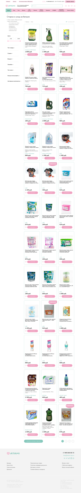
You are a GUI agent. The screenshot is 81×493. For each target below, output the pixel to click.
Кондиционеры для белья (13, 24)
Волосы (23, 10)
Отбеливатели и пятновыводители (12, 27)
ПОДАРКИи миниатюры (61, 10)
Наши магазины (11, 467)
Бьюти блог (10, 465)
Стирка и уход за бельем (12, 21)
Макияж (35, 10)
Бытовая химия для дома (22, 13)
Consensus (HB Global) (30, 49)
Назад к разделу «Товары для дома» (14, 19)
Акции (8, 10)
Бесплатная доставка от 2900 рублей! (25, 1)
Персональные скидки (36, 463)
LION (43, 84)
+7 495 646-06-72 (49, 1)
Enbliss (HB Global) (29, 153)
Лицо (14, 10)
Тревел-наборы (70, 10)
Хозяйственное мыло (13, 30)
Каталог (15, 13)
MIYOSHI (44, 395)
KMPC (43, 49)
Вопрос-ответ (65, 463)
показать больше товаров (33, 441)
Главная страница (10, 13)
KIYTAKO (27, 84)
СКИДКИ (54, 10)
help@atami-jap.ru (68, 455)
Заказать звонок (70, 1)
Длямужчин (29, 10)
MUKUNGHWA (63, 84)
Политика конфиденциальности (38, 465)
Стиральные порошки (13, 29)
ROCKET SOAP (63, 395)
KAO (60, 49)
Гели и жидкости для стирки (14, 23)
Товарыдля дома (41, 10)
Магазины (8, 1)
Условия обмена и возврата (37, 469)
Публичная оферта (67, 465)
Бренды (14, 1)
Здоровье (48, 10)
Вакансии (9, 469)
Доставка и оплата (35, 467)
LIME (60, 153)
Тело (19, 10)
